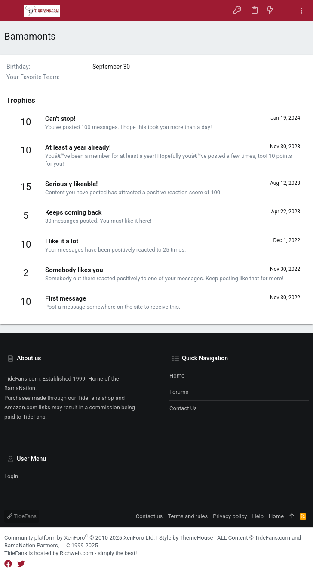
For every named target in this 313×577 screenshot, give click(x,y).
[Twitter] (21, 564)
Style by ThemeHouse (186, 537)
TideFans (22, 516)
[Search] (285, 10)
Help (258, 516)
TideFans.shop (95, 398)
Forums (178, 392)
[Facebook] (8, 564)
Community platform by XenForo (79, 537)
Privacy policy (230, 516)
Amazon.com (20, 407)
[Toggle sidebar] (301, 11)
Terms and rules (188, 516)
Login (11, 476)
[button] (12, 10)
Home (176, 375)
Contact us (183, 408)
